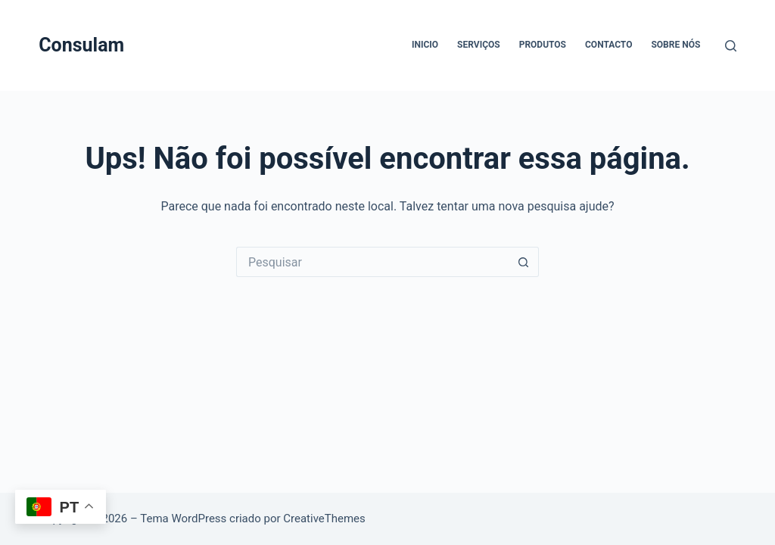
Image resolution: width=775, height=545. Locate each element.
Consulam (81, 45)
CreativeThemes (324, 518)
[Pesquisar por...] (372, 262)
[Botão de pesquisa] (524, 262)
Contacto (608, 44)
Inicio (425, 44)
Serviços (478, 44)
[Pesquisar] (730, 45)
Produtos (542, 44)
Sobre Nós (675, 44)
